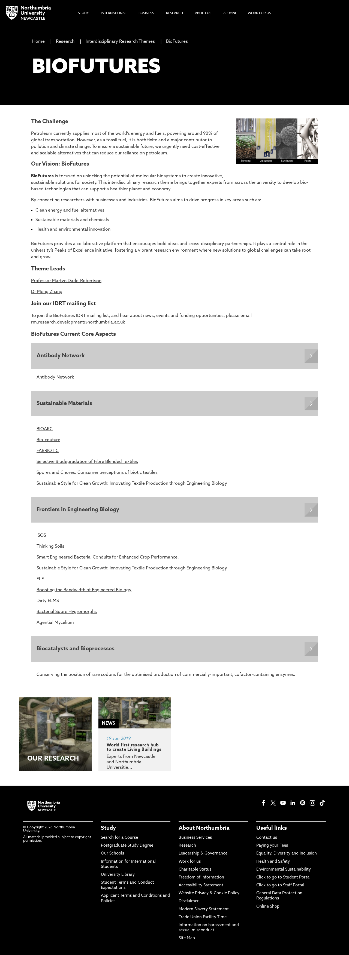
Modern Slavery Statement (204, 910)
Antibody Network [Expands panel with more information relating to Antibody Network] (61, 356)
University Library (118, 875)
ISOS (41, 536)
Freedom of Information (201, 878)
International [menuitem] (114, 13)
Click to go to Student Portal (283, 878)
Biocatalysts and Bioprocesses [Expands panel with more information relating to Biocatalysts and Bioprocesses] (76, 649)
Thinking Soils (51, 547)
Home (38, 41)
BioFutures (177, 41)
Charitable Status (195, 870)
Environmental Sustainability (283, 870)
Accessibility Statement (201, 886)
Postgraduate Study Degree (127, 846)
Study (108, 828)
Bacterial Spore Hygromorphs (67, 612)
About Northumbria (204, 828)
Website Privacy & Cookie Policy (209, 894)
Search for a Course (119, 838)
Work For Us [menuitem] (259, 13)
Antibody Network (55, 377)
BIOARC (45, 429)
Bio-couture (48, 440)
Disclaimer (189, 902)
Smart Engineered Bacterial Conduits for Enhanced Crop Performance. (108, 558)
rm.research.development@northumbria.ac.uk (78, 322)
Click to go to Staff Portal (280, 886)
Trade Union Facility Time (203, 918)
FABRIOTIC (48, 451)
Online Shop (267, 907)
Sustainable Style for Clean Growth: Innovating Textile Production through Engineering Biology (132, 484)
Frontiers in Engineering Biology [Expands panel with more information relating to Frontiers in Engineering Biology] (78, 510)
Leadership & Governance (203, 854)
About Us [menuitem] (203, 13)
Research (65, 41)
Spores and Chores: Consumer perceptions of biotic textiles (97, 473)
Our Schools (112, 854)
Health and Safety (273, 862)
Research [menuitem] (174, 13)
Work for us (190, 862)
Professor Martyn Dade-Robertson (66, 281)
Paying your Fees (272, 846)
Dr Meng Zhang (46, 292)
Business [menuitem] (146, 13)
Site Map (187, 939)
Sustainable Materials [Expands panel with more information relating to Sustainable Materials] (64, 403)
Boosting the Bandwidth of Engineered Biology (84, 590)
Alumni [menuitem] (229, 13)
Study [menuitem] (83, 13)
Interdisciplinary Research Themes (120, 41)
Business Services (195, 838)
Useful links (271, 828)
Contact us (266, 838)
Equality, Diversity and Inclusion (286, 854)
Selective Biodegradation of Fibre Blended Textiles (87, 462)
